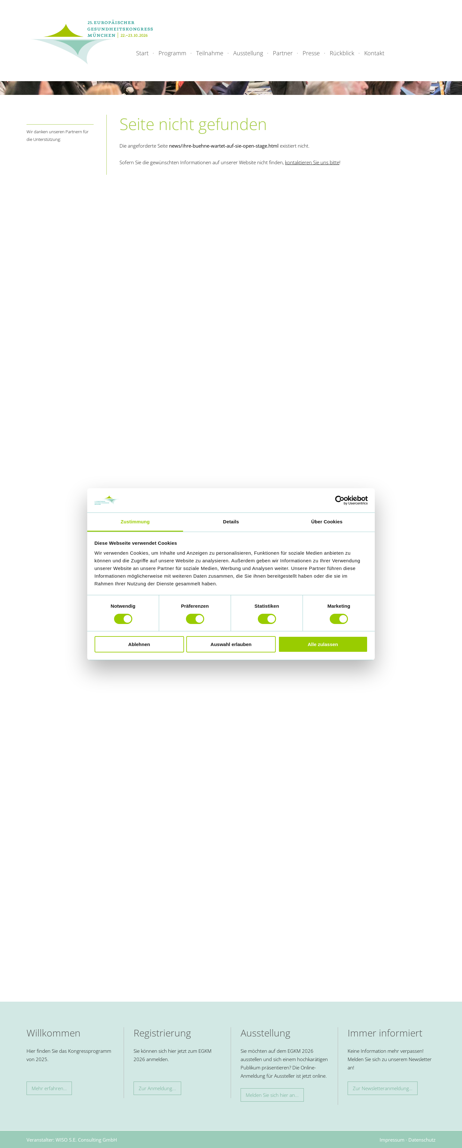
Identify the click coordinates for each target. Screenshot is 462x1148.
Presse (311, 53)
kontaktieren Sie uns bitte (312, 162)
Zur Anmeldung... (157, 1088)
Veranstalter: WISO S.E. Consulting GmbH (72, 1139)
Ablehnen (139, 644)
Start (142, 53)
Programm (172, 53)
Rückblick (342, 53)
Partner (283, 53)
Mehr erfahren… (49, 1088)
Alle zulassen (323, 644)
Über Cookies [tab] (327, 521)
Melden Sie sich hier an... (272, 1095)
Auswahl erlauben (231, 644)
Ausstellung (248, 53)
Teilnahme (209, 53)
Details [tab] (231, 521)
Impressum (392, 1139)
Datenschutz (421, 1139)
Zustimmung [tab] (135, 521)
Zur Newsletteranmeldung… (382, 1088)
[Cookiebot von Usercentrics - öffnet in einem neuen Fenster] (340, 500)
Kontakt (374, 53)
